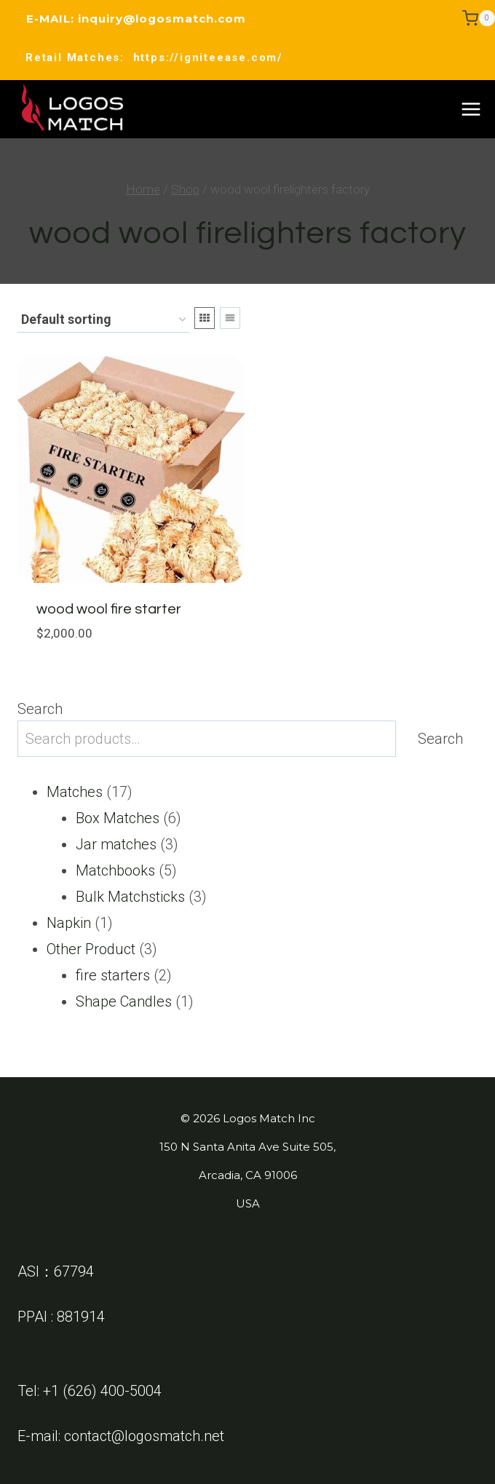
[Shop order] (103, 320)
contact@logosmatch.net (144, 1436)
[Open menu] (471, 109)
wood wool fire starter (108, 609)
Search (40, 709)
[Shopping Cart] (478, 18)
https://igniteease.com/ (208, 57)
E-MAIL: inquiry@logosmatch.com (136, 18)
